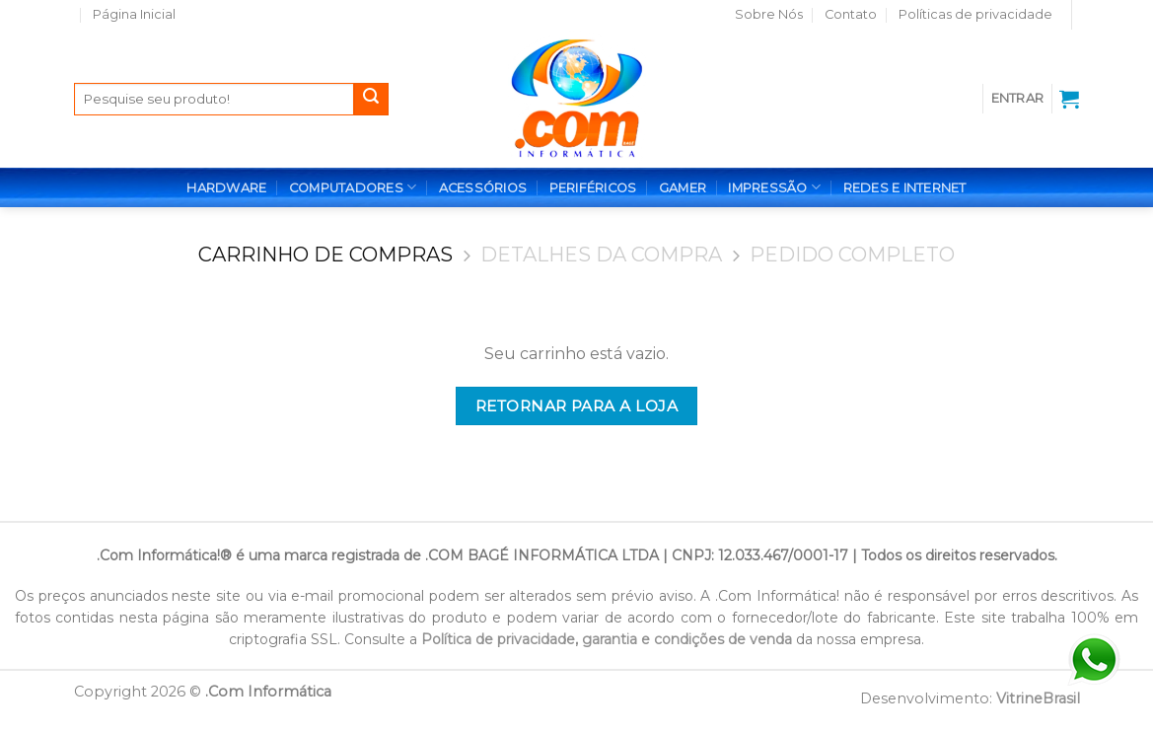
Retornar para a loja (576, 406)
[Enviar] (371, 99)
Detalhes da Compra (601, 254)
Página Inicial (134, 14)
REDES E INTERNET (905, 188)
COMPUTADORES (353, 187)
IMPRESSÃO (774, 187)
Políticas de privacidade (975, 14)
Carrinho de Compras (325, 254)
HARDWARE (226, 188)
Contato (851, 14)
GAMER (682, 188)
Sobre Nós (769, 14)
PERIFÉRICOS (593, 188)
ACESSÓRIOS (483, 188)
